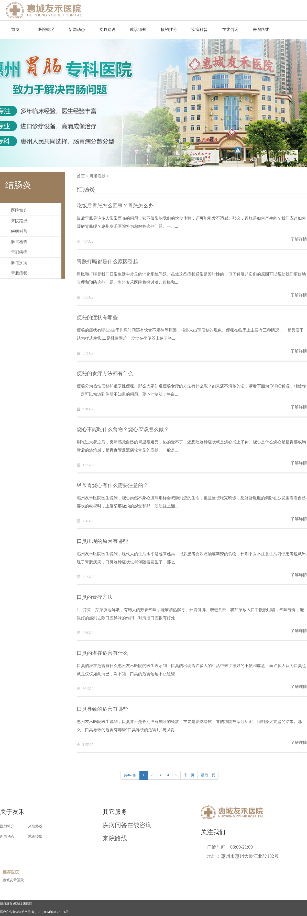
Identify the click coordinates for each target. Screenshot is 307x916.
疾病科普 (199, 29)
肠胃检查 (19, 242)
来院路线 (261, 29)
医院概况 (46, 29)
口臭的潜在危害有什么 (102, 653)
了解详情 (299, 239)
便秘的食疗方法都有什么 (105, 373)
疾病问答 (115, 825)
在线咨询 (230, 29)
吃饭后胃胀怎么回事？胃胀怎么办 (115, 205)
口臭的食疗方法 (95, 597)
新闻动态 (77, 29)
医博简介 (7, 826)
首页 (15, 29)
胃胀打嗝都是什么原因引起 (107, 261)
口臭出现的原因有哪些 (102, 541)
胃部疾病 (19, 252)
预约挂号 (169, 29)
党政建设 (107, 29)
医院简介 (19, 210)
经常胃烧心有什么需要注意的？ (112, 485)
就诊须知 (138, 29)
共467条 (130, 775)
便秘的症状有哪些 (97, 317)
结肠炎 (86, 189)
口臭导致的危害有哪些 (102, 709)
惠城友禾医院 (13, 880)
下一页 (189, 775)
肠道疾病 (19, 262)
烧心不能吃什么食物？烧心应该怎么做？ (123, 429)
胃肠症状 (19, 273)
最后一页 (208, 775)
